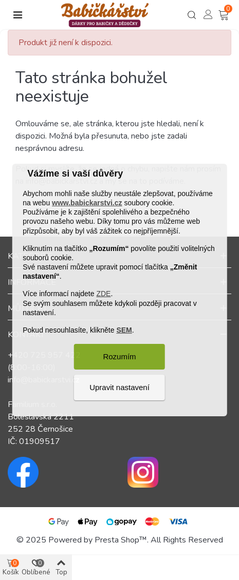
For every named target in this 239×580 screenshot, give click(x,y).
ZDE (103, 293)
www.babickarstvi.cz (87, 203)
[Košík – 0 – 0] (224, 15)
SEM (124, 330)
